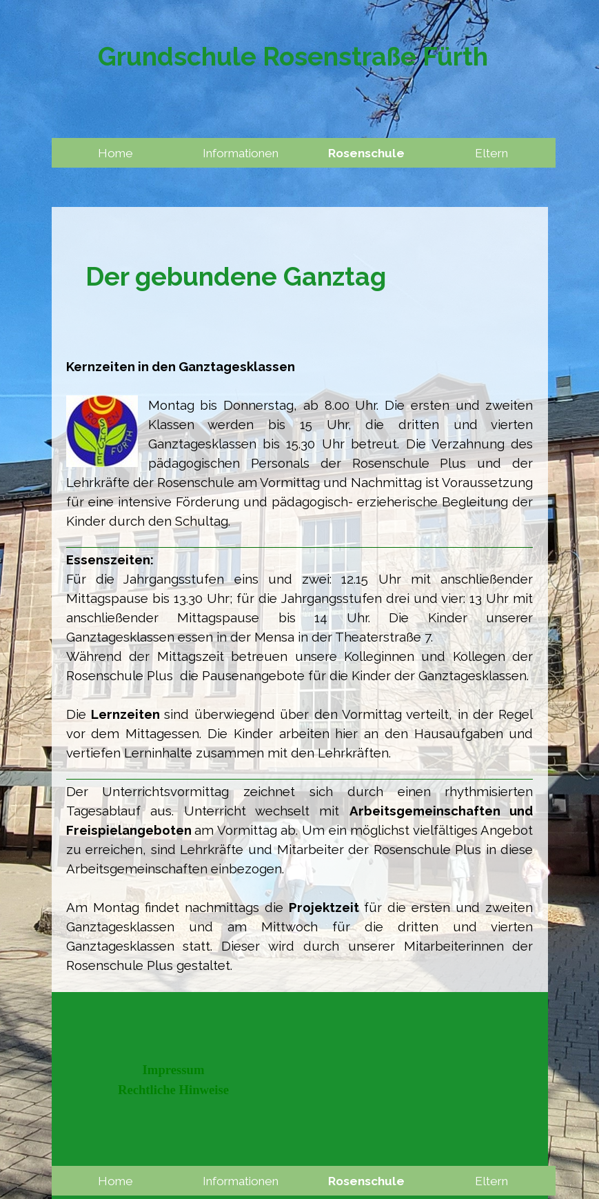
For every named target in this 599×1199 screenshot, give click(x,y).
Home (115, 153)
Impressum (174, 1069)
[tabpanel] (299, 276)
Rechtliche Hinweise (173, 1089)
